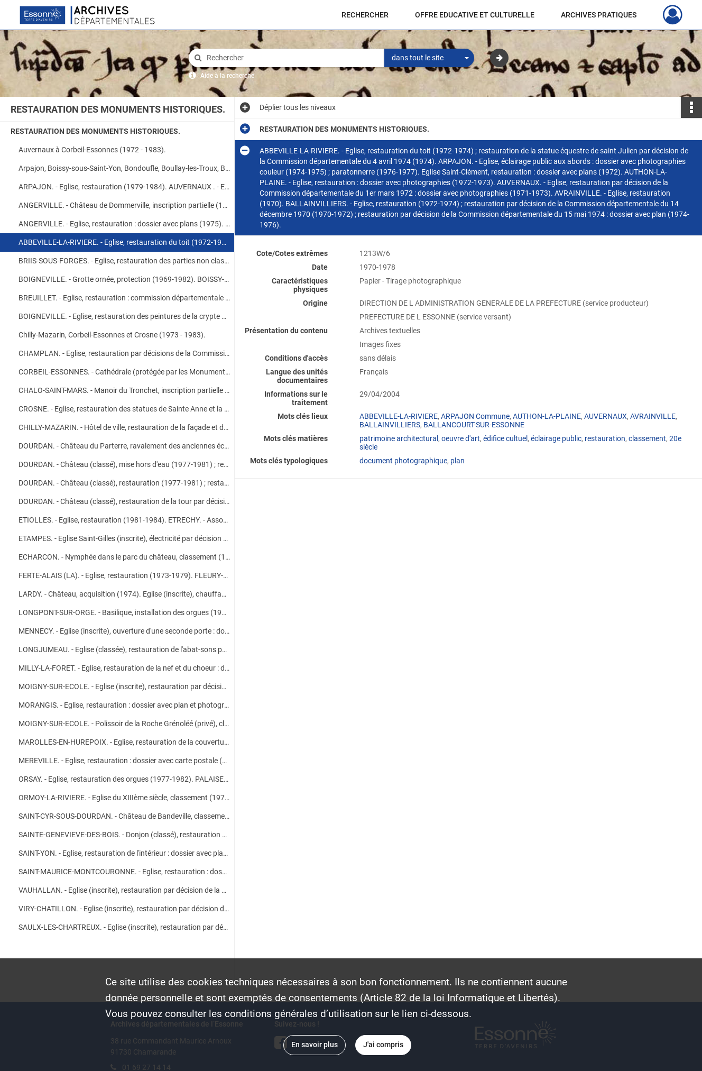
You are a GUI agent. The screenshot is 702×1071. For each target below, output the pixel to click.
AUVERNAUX (605, 416)
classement (647, 438)
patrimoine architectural (398, 438)
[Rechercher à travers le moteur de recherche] (292, 57)
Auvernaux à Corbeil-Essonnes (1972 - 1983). (92, 149)
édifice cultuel (505, 438)
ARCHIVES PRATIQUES (598, 15)
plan (457, 460)
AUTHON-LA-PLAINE (547, 416)
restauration (605, 438)
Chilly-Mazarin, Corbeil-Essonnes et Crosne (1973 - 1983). (112, 335)
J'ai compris (383, 1044)
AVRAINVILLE (653, 416)
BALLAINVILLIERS (389, 424)
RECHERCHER (365, 15)
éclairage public (556, 438)
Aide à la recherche (227, 75)
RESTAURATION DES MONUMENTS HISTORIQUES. (95, 131)
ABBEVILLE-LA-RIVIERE (398, 416)
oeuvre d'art (460, 438)
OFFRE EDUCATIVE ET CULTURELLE (474, 15)
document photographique (403, 460)
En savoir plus (314, 1044)
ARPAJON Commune (475, 416)
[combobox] (429, 58)
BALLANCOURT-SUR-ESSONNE (473, 424)
